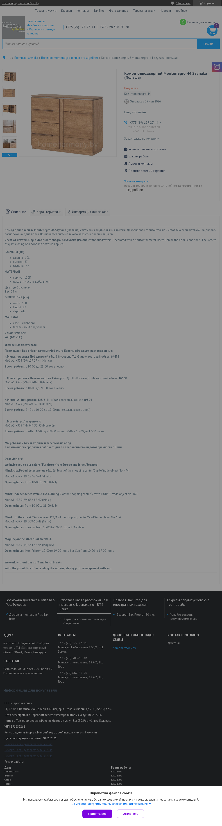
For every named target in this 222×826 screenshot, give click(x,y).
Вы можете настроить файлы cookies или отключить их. (109, 804)
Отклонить (130, 813)
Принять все (97, 813)
